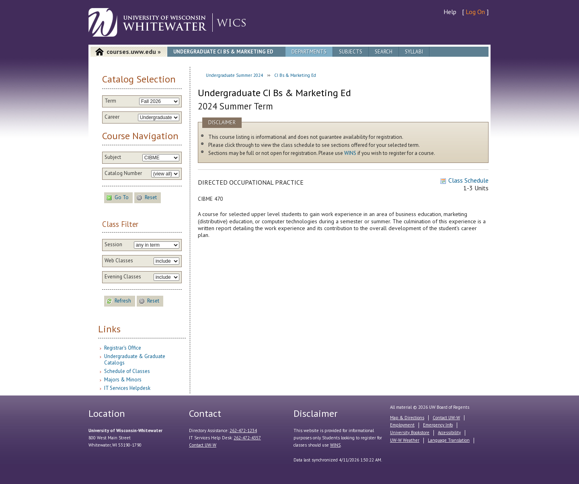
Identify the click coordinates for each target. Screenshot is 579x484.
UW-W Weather (404, 440)
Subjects (350, 51)
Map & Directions (407, 417)
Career (112, 117)
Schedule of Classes (127, 371)
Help (449, 12)
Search (383, 51)
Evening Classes (123, 277)
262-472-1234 (243, 430)
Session (113, 244)
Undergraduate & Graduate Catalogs (134, 359)
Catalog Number (123, 173)
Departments (309, 51)
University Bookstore (409, 432)
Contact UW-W (202, 445)
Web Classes (119, 260)
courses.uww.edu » (134, 51)
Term (110, 101)
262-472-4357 (247, 438)
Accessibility (449, 432)
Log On (475, 12)
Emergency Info (438, 425)
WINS (350, 153)
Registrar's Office (122, 347)
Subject (113, 157)
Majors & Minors (123, 379)
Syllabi (414, 51)
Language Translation (449, 440)
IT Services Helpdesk (127, 388)
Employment (402, 425)
